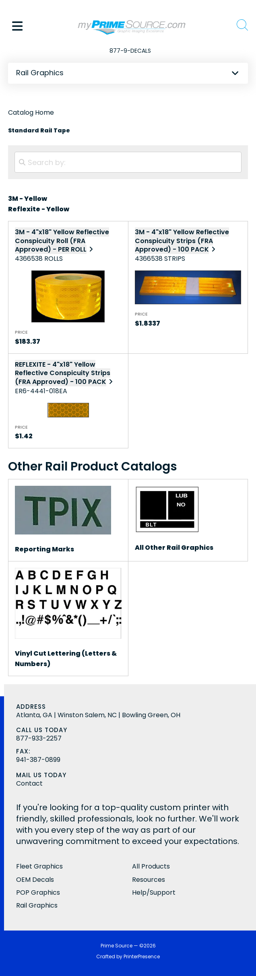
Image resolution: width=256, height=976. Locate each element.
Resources (148, 879)
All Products (151, 866)
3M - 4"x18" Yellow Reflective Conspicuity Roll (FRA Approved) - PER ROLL (62, 240)
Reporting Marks (44, 549)
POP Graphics (38, 892)
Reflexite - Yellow (38, 209)
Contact (29, 783)
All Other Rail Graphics (174, 547)
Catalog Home (31, 112)
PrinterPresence (142, 956)
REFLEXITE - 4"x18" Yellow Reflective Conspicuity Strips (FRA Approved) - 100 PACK (62, 373)
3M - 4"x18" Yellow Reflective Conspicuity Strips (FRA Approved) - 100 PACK (182, 240)
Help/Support (153, 892)
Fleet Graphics (39, 866)
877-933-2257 (39, 738)
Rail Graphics (37, 905)
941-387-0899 (38, 759)
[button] (17, 26)
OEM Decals (35, 879)
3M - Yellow (27, 198)
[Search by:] (128, 162)
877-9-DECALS (130, 51)
